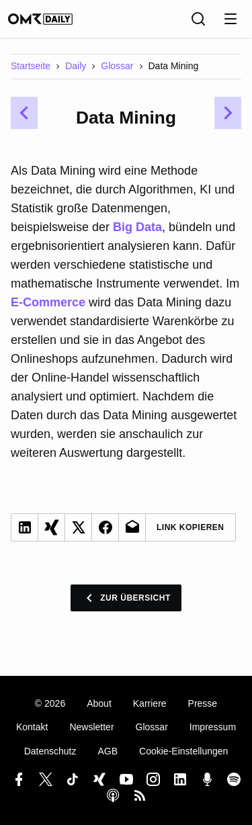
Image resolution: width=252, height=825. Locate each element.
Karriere (150, 703)
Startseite (30, 65)
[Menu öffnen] (230, 18)
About (99, 703)
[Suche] (198, 18)
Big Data (137, 227)
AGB (107, 751)
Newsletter (91, 727)
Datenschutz (50, 751)
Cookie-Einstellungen (183, 751)
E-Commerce (48, 302)
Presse (203, 703)
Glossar (117, 65)
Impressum (213, 727)
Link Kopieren (190, 527)
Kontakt (32, 727)
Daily (75, 65)
